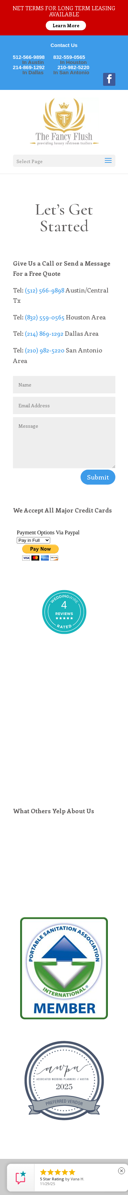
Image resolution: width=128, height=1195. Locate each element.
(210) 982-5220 (45, 350)
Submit (98, 477)
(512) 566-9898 (44, 290)
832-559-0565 (73, 57)
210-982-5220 (71, 67)
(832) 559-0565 (45, 317)
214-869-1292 (33, 67)
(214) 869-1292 (44, 333)
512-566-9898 (33, 57)
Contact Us (64, 45)
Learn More (66, 25)
